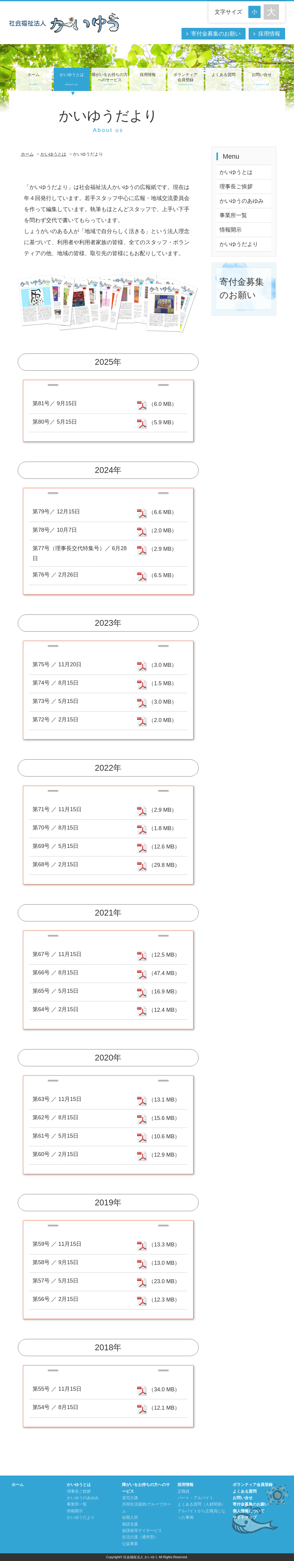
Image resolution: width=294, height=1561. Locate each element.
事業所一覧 (233, 215)
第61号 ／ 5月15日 (55, 1136)
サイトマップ (245, 1517)
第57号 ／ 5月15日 (55, 1281)
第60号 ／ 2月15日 (55, 1154)
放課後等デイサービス (142, 1531)
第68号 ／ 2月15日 (55, 864)
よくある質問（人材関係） (201, 1504)
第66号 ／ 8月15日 (55, 972)
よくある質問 (223, 79)
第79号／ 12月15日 (56, 511)
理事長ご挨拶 (236, 186)
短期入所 (130, 1517)
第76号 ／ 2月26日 (55, 575)
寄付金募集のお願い (216, 34)
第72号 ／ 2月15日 (55, 719)
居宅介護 (130, 1498)
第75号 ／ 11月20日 (57, 664)
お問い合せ (261, 79)
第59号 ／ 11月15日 (57, 1244)
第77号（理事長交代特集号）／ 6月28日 (79, 553)
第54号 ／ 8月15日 (55, 1407)
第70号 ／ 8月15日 (55, 828)
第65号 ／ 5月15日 (55, 991)
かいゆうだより (239, 244)
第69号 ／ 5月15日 (55, 846)
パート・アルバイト (195, 1498)
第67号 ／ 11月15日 (57, 954)
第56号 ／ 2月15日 (55, 1299)
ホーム (34, 79)
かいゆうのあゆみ (242, 201)
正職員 (183, 1491)
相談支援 (130, 1524)
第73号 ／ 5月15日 (55, 701)
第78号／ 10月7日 (54, 530)
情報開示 (231, 230)
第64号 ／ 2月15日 (55, 1009)
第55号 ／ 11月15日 (57, 1389)
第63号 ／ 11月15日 (57, 1099)
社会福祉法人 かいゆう (140, 1557)
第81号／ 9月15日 (54, 403)
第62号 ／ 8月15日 (55, 1117)
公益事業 (130, 1544)
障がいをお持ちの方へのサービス (109, 79)
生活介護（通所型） (140, 1537)
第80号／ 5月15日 (54, 422)
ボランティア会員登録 (185, 79)
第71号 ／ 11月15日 (57, 809)
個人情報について (249, 1511)
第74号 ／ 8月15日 (55, 683)
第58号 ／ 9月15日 (55, 1262)
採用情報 (269, 34)
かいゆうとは (72, 79)
